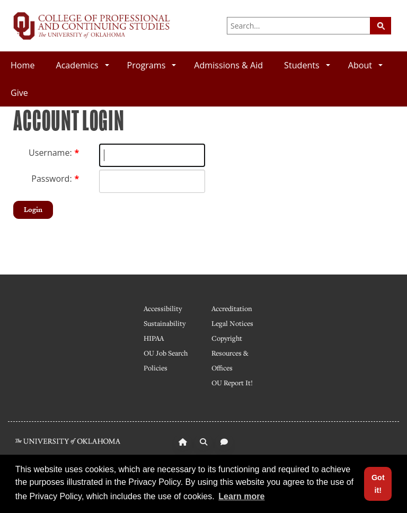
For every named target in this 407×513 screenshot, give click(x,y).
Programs (151, 65)
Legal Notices (232, 323)
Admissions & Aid (228, 65)
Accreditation (231, 308)
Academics (82, 65)
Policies (155, 368)
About (365, 65)
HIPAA (154, 338)
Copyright (226, 338)
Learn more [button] (241, 496)
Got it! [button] (378, 483)
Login (33, 210)
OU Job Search (166, 353)
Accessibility (163, 308)
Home (22, 65)
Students (307, 65)
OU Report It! (232, 382)
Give (19, 93)
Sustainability (164, 323)
